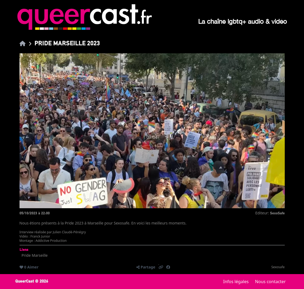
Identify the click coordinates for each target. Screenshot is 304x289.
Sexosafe (278, 267)
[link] (23, 43)
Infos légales (236, 281)
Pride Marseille (35, 255)
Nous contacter (270, 281)
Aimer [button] (33, 267)
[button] (161, 267)
